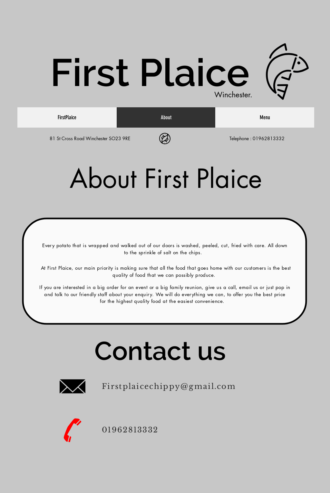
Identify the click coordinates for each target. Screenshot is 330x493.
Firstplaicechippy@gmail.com (169, 386)
